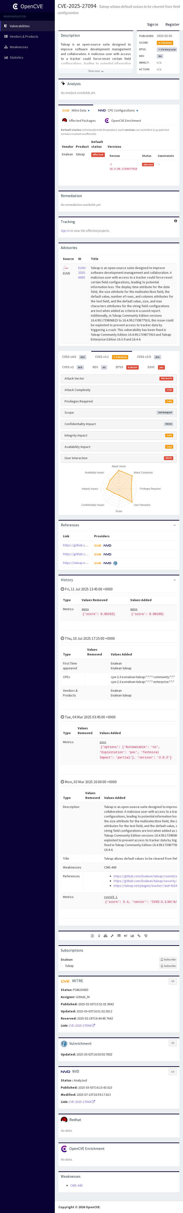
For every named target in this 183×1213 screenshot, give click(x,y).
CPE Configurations (118, 110)
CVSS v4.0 (74, 357)
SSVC (156, 367)
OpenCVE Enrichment (123, 120)
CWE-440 (76, 1185)
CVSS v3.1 (111, 357)
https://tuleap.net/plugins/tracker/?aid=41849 (146, 885)
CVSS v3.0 (149, 357)
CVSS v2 (73, 367)
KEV (100, 367)
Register (172, 24)
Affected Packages (79, 120)
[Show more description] (95, 71)
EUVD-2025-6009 (82, 272)
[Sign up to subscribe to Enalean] (168, 959)
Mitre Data (75, 110)
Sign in (152, 24)
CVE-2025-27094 (77, 6)
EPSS (127, 367)
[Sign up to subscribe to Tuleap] (168, 966)
